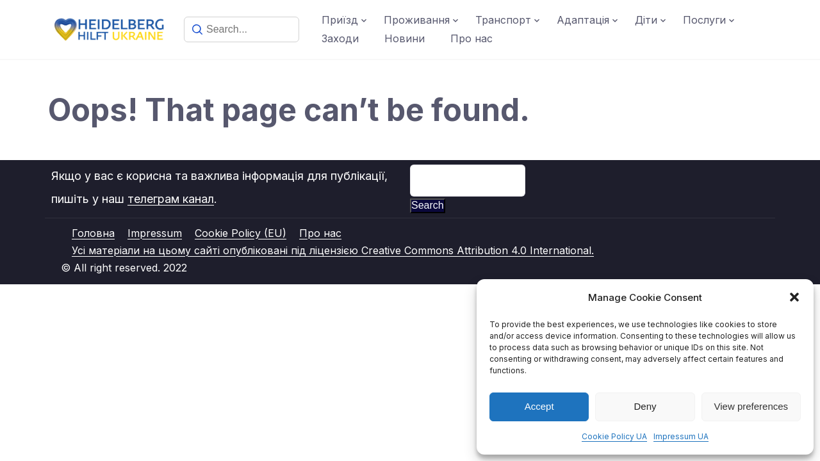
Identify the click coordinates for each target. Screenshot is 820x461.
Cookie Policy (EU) (240, 233)
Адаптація (583, 19)
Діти (646, 19)
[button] (794, 297)
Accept (539, 406)
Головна (93, 233)
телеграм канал (170, 199)
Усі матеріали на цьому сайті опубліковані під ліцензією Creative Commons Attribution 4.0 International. (333, 250)
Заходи (340, 38)
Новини (404, 38)
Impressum (154, 233)
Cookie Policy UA (614, 436)
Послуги (704, 19)
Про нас (471, 38)
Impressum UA (681, 436)
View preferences (751, 406)
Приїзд (340, 19)
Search (427, 205)
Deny (645, 406)
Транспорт (503, 19)
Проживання (417, 19)
